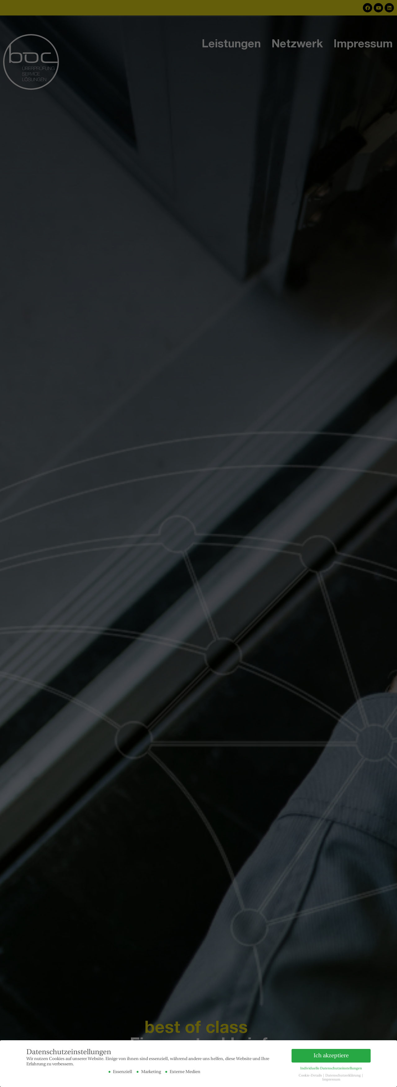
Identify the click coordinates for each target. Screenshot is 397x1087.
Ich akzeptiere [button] (331, 1055)
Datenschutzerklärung (343, 1075)
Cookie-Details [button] (311, 1075)
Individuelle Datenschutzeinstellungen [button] (331, 1068)
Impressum (331, 1079)
